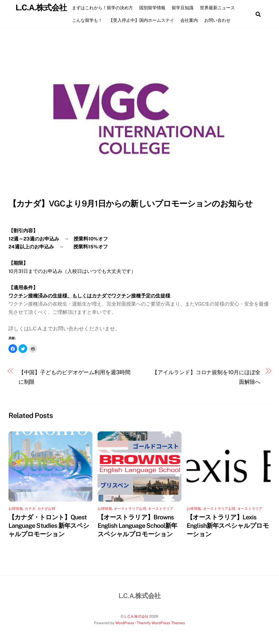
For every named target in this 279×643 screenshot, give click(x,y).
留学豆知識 (184, 7)
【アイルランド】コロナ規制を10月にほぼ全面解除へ (206, 377)
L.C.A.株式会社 (136, 616)
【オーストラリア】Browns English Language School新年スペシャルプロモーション (137, 525)
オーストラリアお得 (130, 508)
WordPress (124, 623)
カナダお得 (46, 508)
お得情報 (15, 508)
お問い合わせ (219, 20)
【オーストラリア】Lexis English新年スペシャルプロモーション (228, 525)
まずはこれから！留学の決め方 (104, 7)
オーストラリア (160, 508)
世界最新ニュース (219, 7)
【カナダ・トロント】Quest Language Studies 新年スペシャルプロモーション (48, 525)
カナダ (30, 508)
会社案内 (191, 20)
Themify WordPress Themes (161, 623)
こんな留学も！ (89, 20)
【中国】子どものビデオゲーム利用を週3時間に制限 (75, 377)
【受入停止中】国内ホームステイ (143, 20)
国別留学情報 (154, 7)
